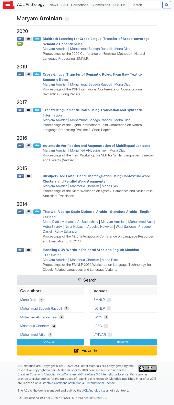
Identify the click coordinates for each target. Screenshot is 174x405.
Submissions (101, 4)
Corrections (80, 4)
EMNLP (99, 300)
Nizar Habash (75, 227)
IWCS (98, 317)
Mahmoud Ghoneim (84, 186)
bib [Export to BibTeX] (28, 38)
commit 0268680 (95, 398)
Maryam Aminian (55, 49)
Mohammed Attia (140, 222)
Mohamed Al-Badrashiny (88, 150)
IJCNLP (99, 308)
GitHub (119, 5)
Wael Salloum (126, 227)
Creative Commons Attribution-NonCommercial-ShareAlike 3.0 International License (73, 374)
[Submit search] (166, 5)
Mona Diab (122, 49)
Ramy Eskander (65, 231)
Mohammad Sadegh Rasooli (91, 49)
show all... (50, 342)
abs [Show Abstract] (37, 38)
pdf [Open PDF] (20, 38)
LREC (98, 326)
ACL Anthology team (95, 390)
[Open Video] (20, 44)
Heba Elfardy (52, 227)
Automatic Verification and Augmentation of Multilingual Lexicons (96, 145)
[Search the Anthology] (145, 5)
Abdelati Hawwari (100, 227)
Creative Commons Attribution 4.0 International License (78, 383)
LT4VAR (100, 334)
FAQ (65, 4)
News (55, 4)
